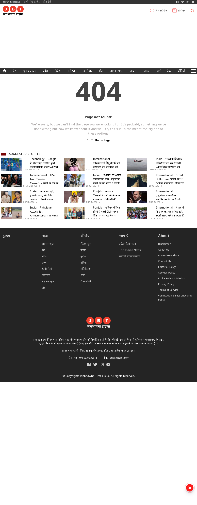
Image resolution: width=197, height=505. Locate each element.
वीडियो (181, 71)
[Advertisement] (98, 42)
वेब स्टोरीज (162, 11)
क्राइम (147, 71)
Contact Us (164, 261)
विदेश (58, 71)
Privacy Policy (166, 284)
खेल (101, 71)
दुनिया (83, 263)
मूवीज (83, 256)
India (159, 159)
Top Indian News (11, 2)
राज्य (44, 263)
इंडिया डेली (47, 2)
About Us (163, 250)
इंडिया (83, 250)
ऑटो (82, 275)
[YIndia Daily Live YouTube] (193, 2)
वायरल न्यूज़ (48, 244)
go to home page (98, 140)
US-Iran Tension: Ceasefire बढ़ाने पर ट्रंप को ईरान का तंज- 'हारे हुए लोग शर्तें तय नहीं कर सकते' (44, 183)
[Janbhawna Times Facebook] (177, 2)
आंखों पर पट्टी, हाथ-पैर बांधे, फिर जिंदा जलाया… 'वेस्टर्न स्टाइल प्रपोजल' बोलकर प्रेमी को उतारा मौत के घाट (42, 200)
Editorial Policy (167, 267)
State (33, 191)
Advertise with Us (168, 255)
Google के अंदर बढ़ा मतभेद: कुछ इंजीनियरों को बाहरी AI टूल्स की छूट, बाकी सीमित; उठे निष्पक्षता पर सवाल (44, 167)
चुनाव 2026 (29, 71)
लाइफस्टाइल (48, 281)
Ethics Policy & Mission (171, 278)
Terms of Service (168, 290)
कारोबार (87, 71)
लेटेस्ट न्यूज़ (85, 244)
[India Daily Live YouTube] (108, 364)
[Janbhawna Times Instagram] (188, 2)
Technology (37, 159)
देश (15, 71)
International (101, 159)
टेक (169, 71)
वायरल (134, 71)
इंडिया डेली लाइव (127, 244)
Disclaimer (164, 244)
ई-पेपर (181, 11)
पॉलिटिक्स (85, 269)
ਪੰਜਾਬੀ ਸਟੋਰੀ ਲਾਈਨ (31, 2)
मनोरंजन (72, 71)
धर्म (158, 71)
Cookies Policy (166, 273)
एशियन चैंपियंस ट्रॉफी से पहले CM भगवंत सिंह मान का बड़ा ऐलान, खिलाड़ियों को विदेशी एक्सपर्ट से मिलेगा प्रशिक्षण (107, 216)
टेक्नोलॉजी (47, 269)
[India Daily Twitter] (182, 2)
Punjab (97, 191)
